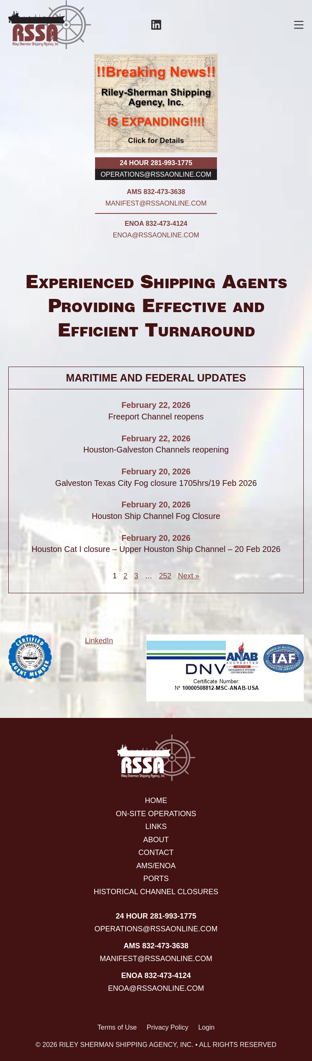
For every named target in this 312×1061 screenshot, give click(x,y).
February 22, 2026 (156, 405)
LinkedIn (99, 641)
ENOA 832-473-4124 (156, 223)
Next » (189, 576)
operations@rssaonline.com (156, 174)
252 (165, 576)
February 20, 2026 (156, 471)
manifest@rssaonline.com (156, 203)
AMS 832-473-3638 (156, 191)
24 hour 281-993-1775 (156, 162)
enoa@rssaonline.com (156, 235)
